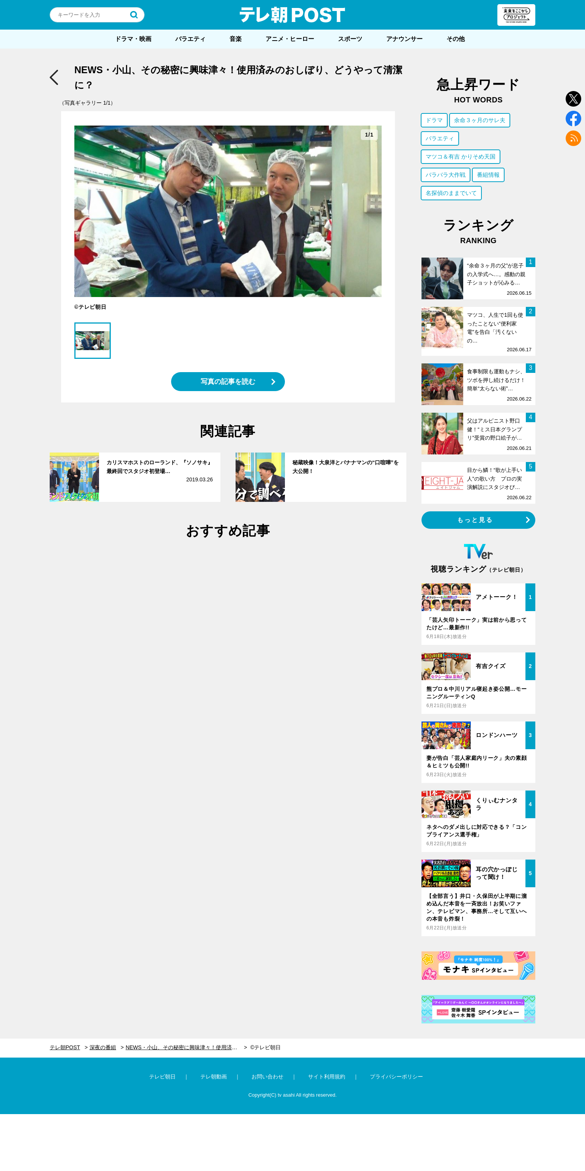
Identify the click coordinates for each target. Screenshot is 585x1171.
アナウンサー (404, 39)
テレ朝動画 (213, 1077)
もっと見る (475, 520)
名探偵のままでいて (451, 193)
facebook (573, 118)
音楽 (236, 39)
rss (573, 138)
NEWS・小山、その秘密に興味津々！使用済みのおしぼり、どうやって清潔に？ (186, 1047)
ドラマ (434, 120)
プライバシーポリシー (396, 1077)
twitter (573, 99)
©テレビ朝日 (265, 1047)
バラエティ (190, 39)
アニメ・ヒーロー (290, 39)
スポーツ (350, 39)
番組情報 (488, 174)
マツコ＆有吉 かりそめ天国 (460, 156)
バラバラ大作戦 (445, 174)
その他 (456, 39)
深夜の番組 (103, 1047)
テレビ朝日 (162, 1077)
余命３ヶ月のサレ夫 (479, 120)
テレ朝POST (292, 14)
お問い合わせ (267, 1077)
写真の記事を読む (228, 381)
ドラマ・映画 (133, 39)
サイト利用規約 (326, 1077)
